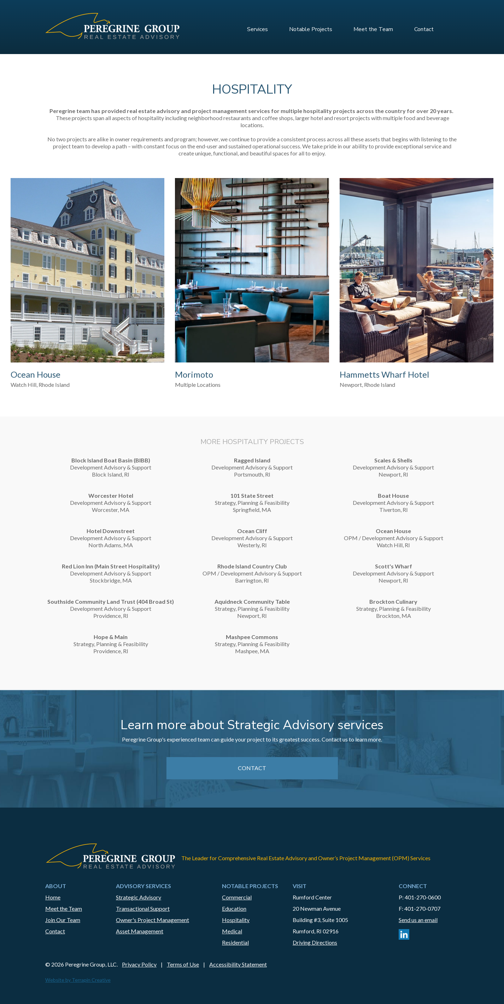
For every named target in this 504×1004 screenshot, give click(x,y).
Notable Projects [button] (310, 29)
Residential (235, 942)
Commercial (237, 897)
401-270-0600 (423, 897)
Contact (424, 29)
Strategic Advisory (138, 897)
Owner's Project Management (152, 919)
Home (52, 897)
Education (234, 908)
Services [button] (257, 29)
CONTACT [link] (252, 767)
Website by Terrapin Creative (78, 980)
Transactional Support (143, 908)
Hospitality (236, 919)
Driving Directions (315, 942)
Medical (232, 931)
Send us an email (418, 919)
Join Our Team (62, 919)
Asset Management (139, 931)
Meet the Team (373, 29)
